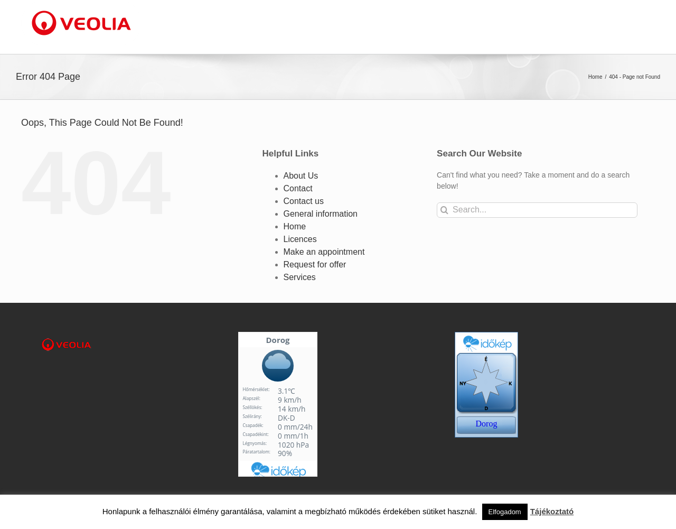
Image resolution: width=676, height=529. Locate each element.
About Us (301, 175)
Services (300, 277)
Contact (298, 188)
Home (295, 226)
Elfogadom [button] (505, 512)
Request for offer (315, 264)
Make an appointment (324, 251)
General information (321, 213)
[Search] (444, 210)
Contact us (304, 201)
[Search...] (537, 210)
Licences (300, 239)
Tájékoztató (552, 511)
